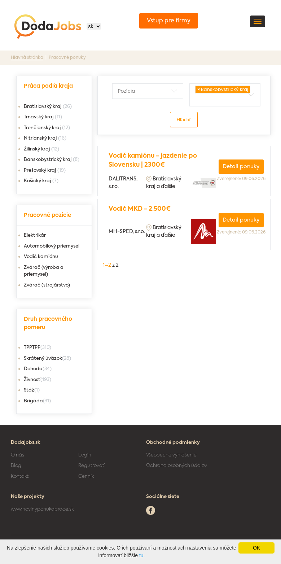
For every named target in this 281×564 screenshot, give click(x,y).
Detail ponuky (241, 166)
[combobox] (147, 91)
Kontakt (19, 476)
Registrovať (91, 465)
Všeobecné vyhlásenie (171, 455)
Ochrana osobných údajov (176, 465)
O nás (17, 455)
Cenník (86, 476)
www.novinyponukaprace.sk (42, 509)
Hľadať (184, 119)
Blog (16, 465)
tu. (142, 555)
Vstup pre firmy (168, 21)
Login (84, 455)
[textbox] (151, 91)
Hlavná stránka (27, 58)
